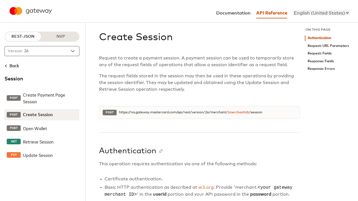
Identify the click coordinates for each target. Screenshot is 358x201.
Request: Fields (320, 53)
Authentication (319, 38)
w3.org (206, 187)
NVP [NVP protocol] (60, 37)
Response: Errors (321, 69)
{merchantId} (238, 112)
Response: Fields (321, 61)
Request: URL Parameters (328, 46)
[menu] (321, 12)
